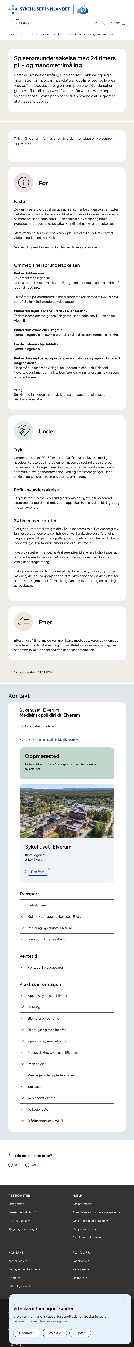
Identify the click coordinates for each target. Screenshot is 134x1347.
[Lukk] (124, 1301)
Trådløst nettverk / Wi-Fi (45, 1121)
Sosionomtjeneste (41, 1098)
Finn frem (37, 872)
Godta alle (26, 1333)
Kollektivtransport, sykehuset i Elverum (56, 916)
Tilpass (80, 1333)
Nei (33, 1165)
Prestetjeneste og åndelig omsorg (53, 1075)
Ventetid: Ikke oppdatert (46, 967)
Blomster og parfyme (43, 1018)
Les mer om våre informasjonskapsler (40, 1321)
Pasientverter (37, 1064)
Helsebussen (37, 905)
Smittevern (36, 1086)
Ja (15, 1165)
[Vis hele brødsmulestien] (26, 34)
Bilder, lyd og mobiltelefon (47, 1030)
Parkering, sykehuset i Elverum (50, 928)
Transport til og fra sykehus (47, 939)
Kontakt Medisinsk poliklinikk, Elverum (47, 739)
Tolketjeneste (38, 1109)
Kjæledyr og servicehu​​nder (48, 1041)
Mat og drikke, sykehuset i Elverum (53, 1052)
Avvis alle (54, 1333)
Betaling (34, 1007)
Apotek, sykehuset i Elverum (48, 995)
